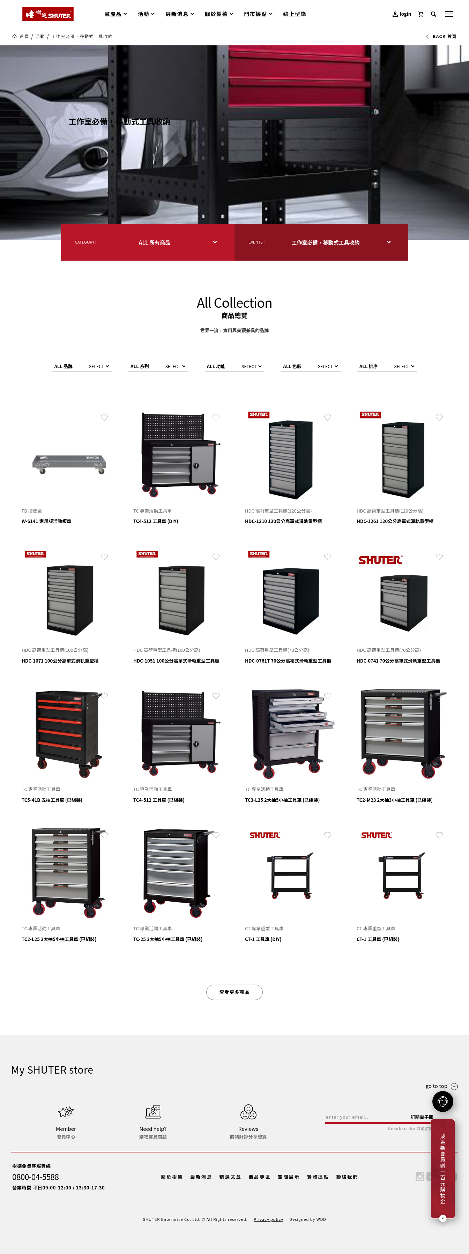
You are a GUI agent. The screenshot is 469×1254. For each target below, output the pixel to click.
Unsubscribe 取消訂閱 (410, 1128)
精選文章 (230, 1176)
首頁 (24, 36)
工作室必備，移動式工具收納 (82, 36)
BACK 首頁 (441, 36)
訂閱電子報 (421, 1117)
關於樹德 (172, 1176)
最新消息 (201, 1176)
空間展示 (289, 1176)
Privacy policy (268, 1219)
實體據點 (318, 1176)
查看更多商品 (234, 992)
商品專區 (259, 1176)
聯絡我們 (347, 1176)
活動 (40, 36)
